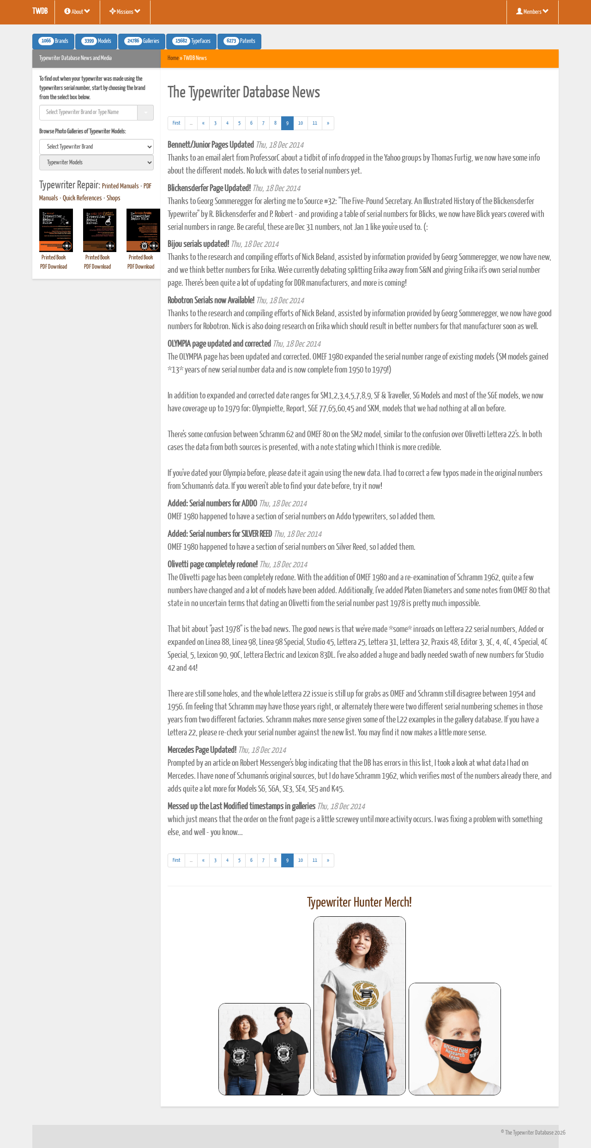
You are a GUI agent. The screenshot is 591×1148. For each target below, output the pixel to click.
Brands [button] (53, 41)
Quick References (82, 198)
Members (532, 11)
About (77, 11)
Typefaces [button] (191, 41)
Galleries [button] (141, 41)
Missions (125, 11)
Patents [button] (239, 41)
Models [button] (96, 41)
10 (300, 123)
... (194, 124)
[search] (96, 147)
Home (173, 58)
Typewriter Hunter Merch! (359, 902)
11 (315, 123)
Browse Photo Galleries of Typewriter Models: (82, 132)
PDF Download (53, 267)
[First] (176, 123)
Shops (114, 198)
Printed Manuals (120, 186)
